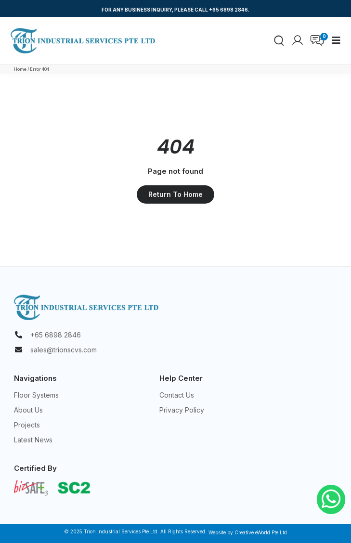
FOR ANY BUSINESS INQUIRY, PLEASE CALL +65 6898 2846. (175, 10)
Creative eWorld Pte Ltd (260, 532)
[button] (336, 40)
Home (20, 69)
